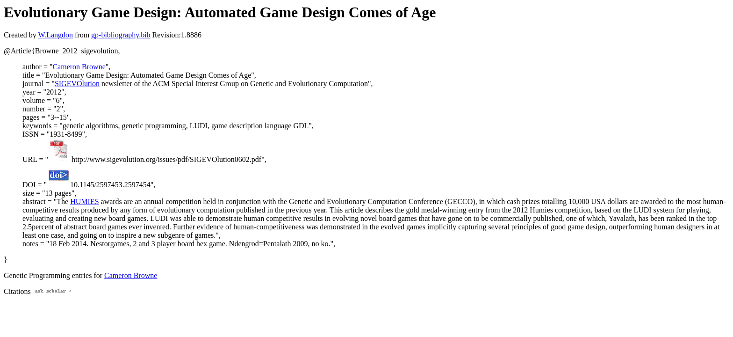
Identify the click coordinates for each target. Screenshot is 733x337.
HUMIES (84, 201)
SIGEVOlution (77, 84)
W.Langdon (55, 35)
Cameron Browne (78, 67)
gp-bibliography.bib (121, 35)
